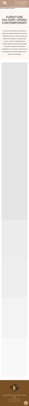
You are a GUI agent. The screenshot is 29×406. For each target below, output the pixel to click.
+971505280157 (14, 399)
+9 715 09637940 (21, 2)
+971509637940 (14, 401)
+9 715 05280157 (21, 4)
